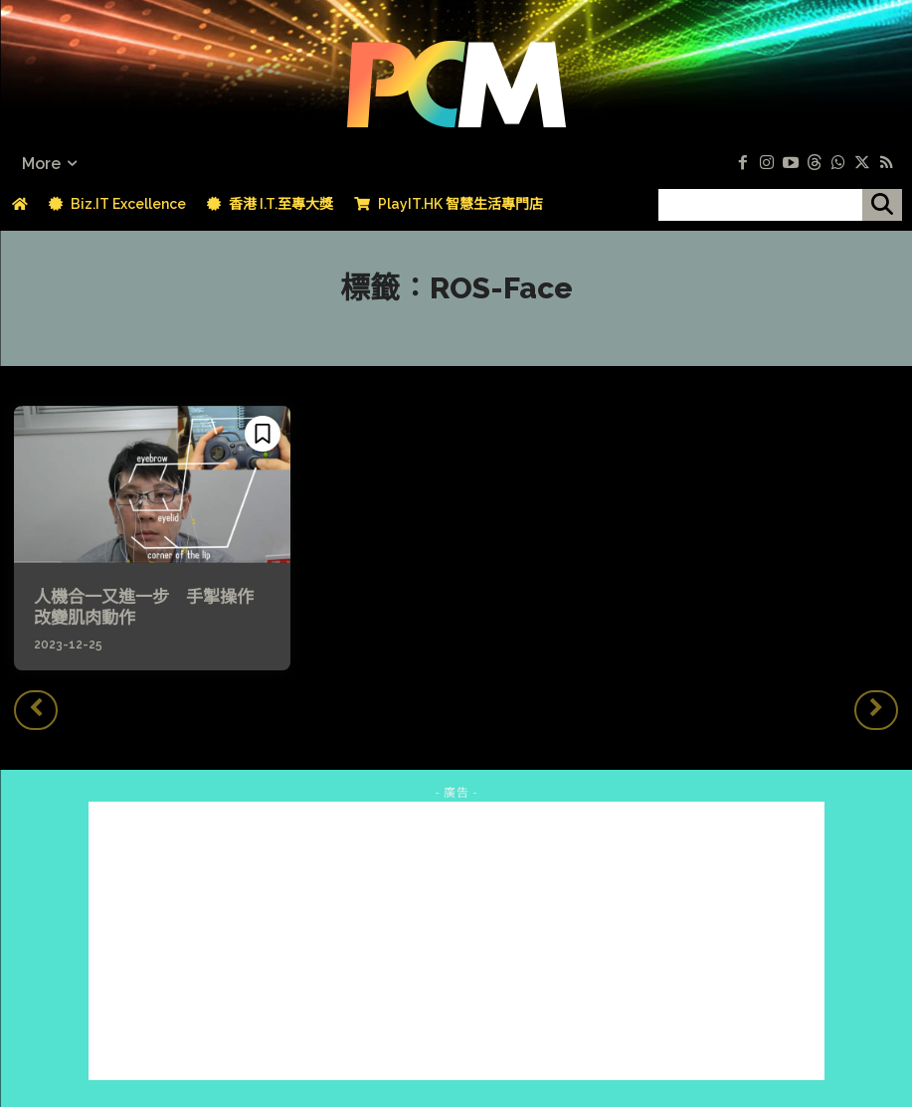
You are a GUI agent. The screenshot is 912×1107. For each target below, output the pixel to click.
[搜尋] (882, 205)
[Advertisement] (456, 938)
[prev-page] (36, 707)
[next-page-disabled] (876, 707)
